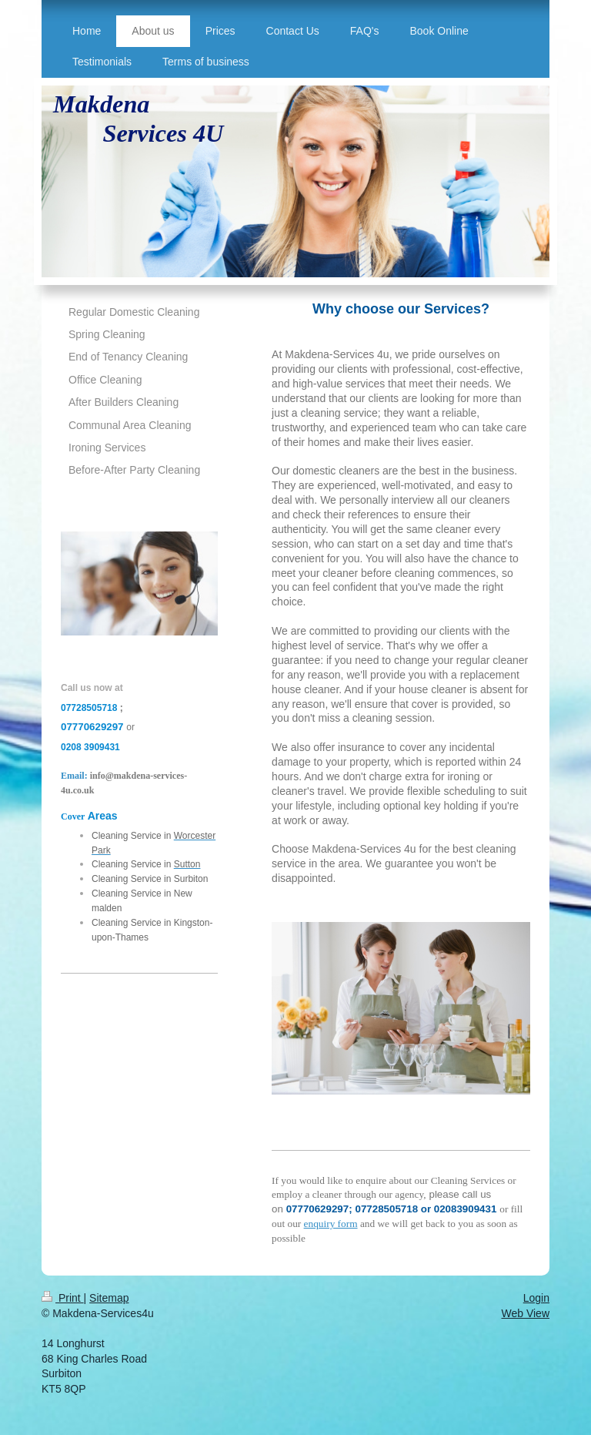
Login (536, 1298)
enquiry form (331, 1223)
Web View (525, 1313)
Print (63, 1298)
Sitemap (109, 1298)
